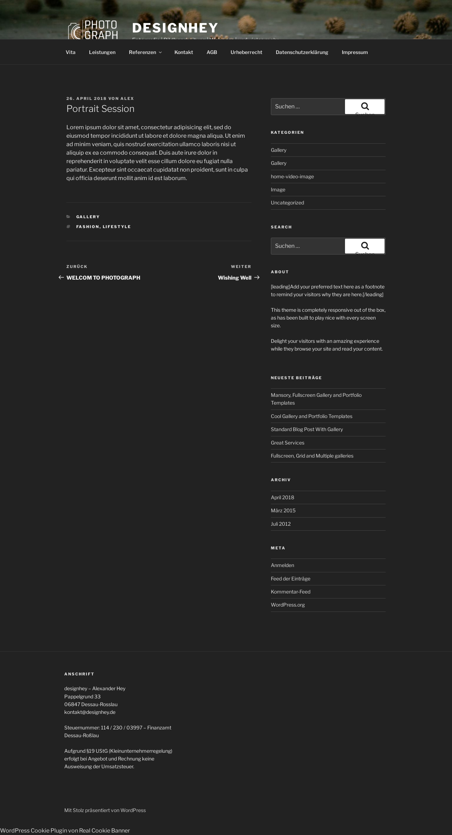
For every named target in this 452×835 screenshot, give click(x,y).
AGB (212, 52)
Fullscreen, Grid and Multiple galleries (312, 456)
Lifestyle (117, 226)
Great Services (287, 443)
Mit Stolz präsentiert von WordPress (105, 810)
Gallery (88, 216)
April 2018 (282, 497)
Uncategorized (287, 202)
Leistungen (102, 52)
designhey (175, 28)
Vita (71, 52)
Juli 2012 (281, 524)
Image (278, 189)
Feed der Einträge (290, 578)
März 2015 (283, 510)
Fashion (88, 226)
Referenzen (146, 52)
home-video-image (292, 176)
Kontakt (183, 52)
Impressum (355, 52)
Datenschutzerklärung (302, 52)
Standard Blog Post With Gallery (307, 429)
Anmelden (282, 565)
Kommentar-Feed (290, 592)
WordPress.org (288, 605)
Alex (127, 98)
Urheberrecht (246, 52)
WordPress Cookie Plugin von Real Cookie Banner (65, 830)
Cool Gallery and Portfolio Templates (311, 416)
